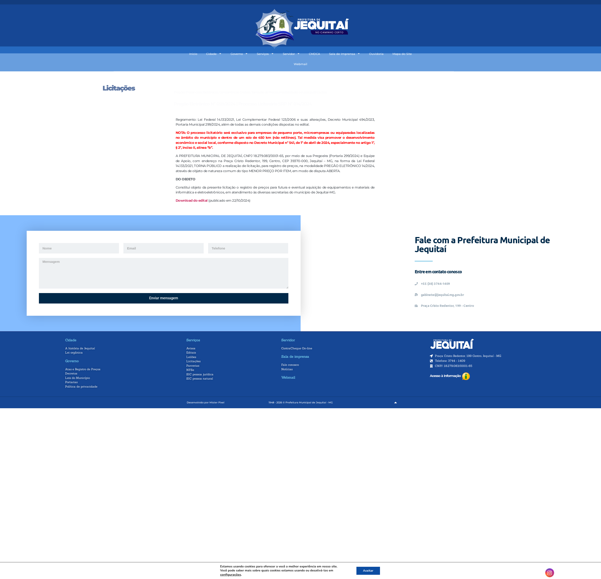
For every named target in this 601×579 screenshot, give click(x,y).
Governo (239, 41)
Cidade (214, 41)
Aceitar (368, 571)
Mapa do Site (402, 41)
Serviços (265, 41)
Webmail (300, 52)
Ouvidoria (376, 41)
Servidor (291, 41)
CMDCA (314, 41)
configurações (230, 575)
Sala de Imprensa (344, 41)
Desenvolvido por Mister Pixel (205, 402)
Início (193, 41)
